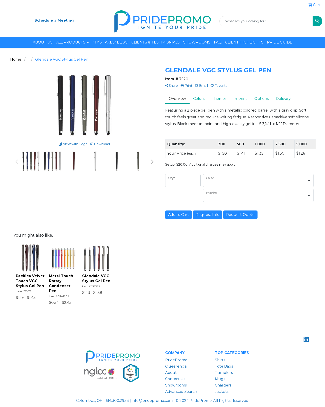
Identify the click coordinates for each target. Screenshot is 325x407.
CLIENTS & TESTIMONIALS (155, 42)
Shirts (220, 360)
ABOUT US (43, 42)
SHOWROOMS (196, 42)
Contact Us (175, 379)
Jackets (221, 391)
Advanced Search (181, 391)
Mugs (220, 379)
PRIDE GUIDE (279, 42)
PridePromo (176, 360)
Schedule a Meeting (54, 20)
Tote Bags (224, 366)
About (171, 372)
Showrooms (176, 385)
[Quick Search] (266, 21)
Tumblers (224, 372)
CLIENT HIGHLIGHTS (244, 42)
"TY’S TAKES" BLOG (110, 42)
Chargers (223, 385)
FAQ (218, 42)
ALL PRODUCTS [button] (70, 42)
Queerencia (176, 366)
